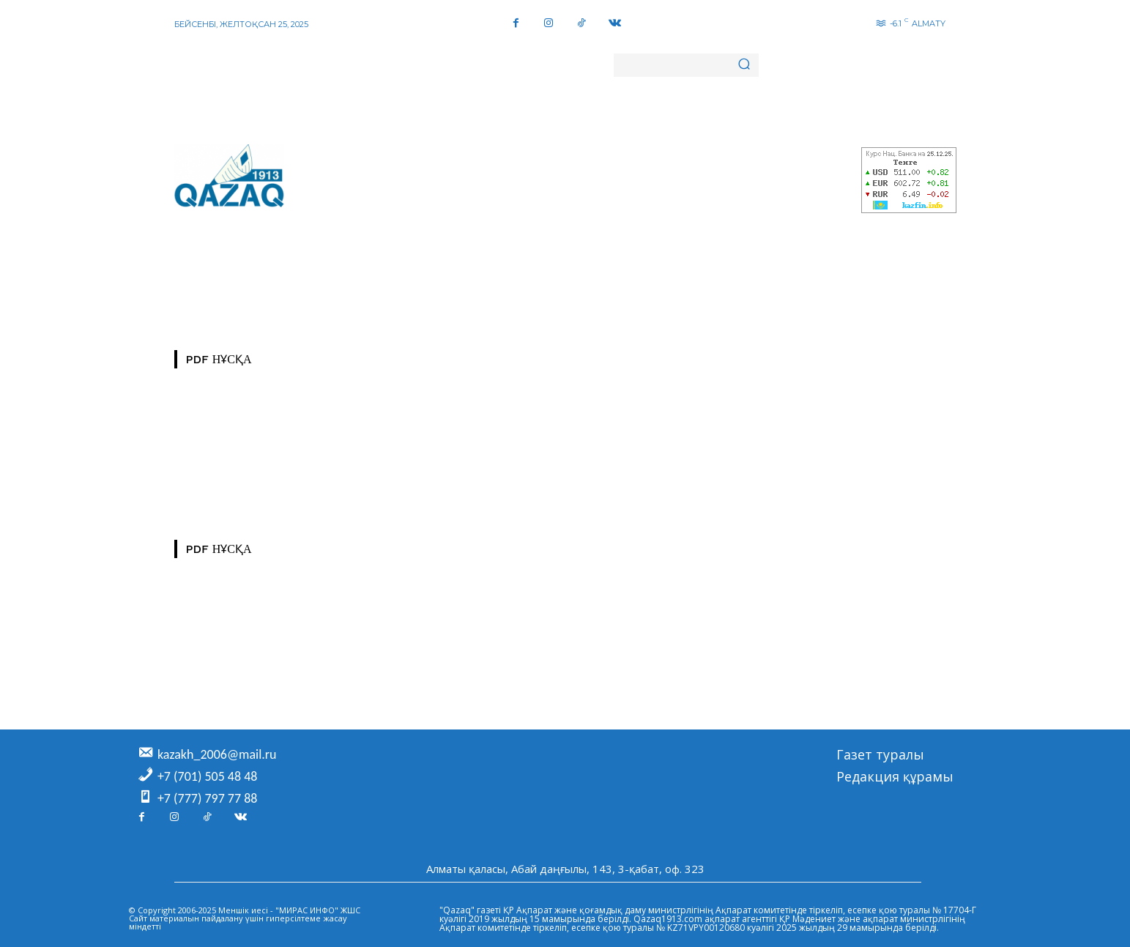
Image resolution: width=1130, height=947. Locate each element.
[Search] (744, 65)
